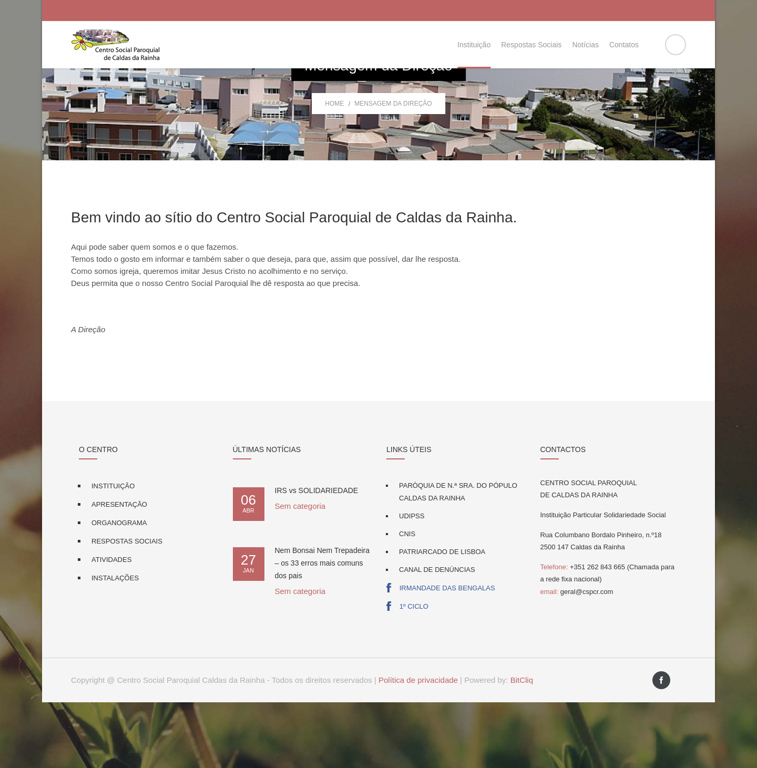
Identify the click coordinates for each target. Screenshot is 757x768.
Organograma (119, 588)
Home (334, 169)
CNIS (407, 599)
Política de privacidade (418, 745)
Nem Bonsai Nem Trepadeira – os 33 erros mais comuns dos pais (322, 629)
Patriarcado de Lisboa (442, 617)
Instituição (113, 552)
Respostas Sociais (126, 607)
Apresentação (119, 570)
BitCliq (521, 745)
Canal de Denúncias (437, 635)
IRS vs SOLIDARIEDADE (317, 556)
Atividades (111, 625)
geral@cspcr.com (576, 657)
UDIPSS (411, 582)
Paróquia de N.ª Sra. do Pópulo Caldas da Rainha (458, 557)
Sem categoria (300, 571)
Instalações (115, 644)
